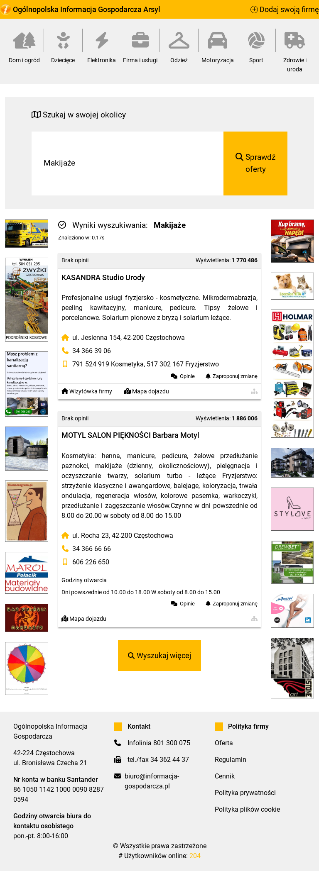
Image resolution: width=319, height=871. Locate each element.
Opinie (187, 376)
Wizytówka (86, 391)
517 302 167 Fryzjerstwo (183, 364)
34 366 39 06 (91, 351)
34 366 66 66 (91, 549)
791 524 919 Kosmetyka (108, 364)
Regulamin (230, 760)
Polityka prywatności (245, 793)
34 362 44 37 (169, 760)
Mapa (146, 391)
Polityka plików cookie (247, 809)
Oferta (224, 743)
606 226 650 (90, 562)
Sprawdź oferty (255, 163)
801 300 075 (171, 743)
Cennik (225, 776)
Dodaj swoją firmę (284, 9)
